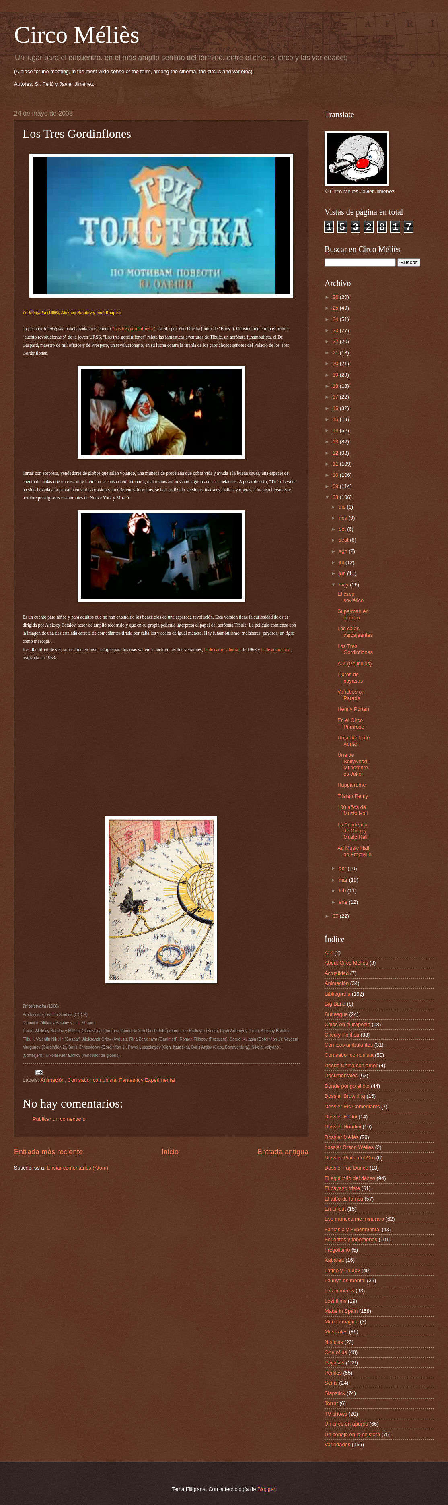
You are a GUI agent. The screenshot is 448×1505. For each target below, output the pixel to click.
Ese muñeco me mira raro (354, 1219)
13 (336, 442)
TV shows (336, 1414)
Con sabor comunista (92, 1080)
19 (336, 375)
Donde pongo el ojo (347, 1086)
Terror (331, 1403)
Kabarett (334, 1260)
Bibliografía (337, 994)
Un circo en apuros (346, 1424)
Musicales (336, 1332)
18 (336, 386)
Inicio (170, 1152)
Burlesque (336, 1014)
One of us (336, 1352)
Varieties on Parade (350, 695)
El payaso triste (342, 1188)
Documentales (341, 1075)
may (344, 585)
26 (336, 297)
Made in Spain (341, 1311)
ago (344, 551)
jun (343, 573)
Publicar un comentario (59, 1119)
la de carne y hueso (221, 649)
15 (336, 419)
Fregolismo (337, 1250)
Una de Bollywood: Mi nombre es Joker (352, 764)
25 (336, 308)
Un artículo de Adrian (353, 741)
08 (336, 497)
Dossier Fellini (341, 1117)
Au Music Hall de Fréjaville (354, 851)
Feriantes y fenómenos (351, 1239)
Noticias (334, 1342)
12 (336, 453)
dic (343, 507)
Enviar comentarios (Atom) (77, 1168)
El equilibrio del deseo (350, 1178)
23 (336, 330)
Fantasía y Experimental (147, 1080)
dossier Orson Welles (349, 1147)
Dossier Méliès (341, 1137)
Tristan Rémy (352, 796)
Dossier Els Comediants (352, 1106)
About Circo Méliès (346, 963)
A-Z (329, 953)
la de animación (275, 649)
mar (344, 880)
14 (336, 430)
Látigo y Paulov (342, 1270)
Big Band (335, 1004)
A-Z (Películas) (354, 663)
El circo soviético (350, 597)
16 (336, 408)
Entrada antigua (282, 1152)
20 (336, 363)
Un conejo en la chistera (352, 1434)
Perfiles (333, 1373)
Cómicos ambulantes (349, 1045)
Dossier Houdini (343, 1127)
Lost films (335, 1301)
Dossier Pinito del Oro (350, 1158)
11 (336, 464)
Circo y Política (342, 1035)
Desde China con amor (351, 1065)
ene (344, 902)
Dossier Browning (345, 1096)
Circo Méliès (77, 34)
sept (344, 540)
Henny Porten (353, 709)
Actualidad (337, 973)
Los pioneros (339, 1291)
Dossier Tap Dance (346, 1168)
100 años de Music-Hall (352, 810)
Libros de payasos (350, 677)
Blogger (266, 1489)
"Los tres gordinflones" (133, 328)
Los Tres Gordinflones (355, 649)
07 (336, 916)
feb (343, 891)
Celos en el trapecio (347, 1024)
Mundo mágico (341, 1322)
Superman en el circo (352, 614)
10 (336, 475)
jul (342, 562)
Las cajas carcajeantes (355, 631)
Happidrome (351, 785)
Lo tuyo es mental (345, 1280)
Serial (331, 1383)
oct (343, 529)
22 (336, 341)
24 (336, 319)
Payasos (334, 1363)
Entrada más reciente (48, 1152)
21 (336, 353)
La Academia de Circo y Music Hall (352, 831)
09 (336, 486)
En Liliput (335, 1209)
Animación (52, 1080)
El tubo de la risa (344, 1199)
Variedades (337, 1444)
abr (343, 868)
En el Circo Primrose (350, 723)
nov (343, 518)
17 (336, 397)
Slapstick (335, 1393)
